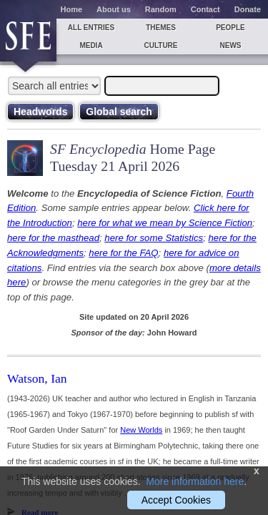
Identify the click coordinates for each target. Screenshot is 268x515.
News (231, 45)
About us (113, 9)
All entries (91, 27)
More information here (195, 481)
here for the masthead (53, 237)
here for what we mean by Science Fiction (164, 222)
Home (72, 9)
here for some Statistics (153, 237)
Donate (247, 9)
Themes (161, 27)
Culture (160, 45)
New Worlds (141, 430)
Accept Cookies (176, 500)
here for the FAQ (123, 252)
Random (161, 9)
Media (90, 45)
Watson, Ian (37, 378)
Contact (205, 9)
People (230, 27)
